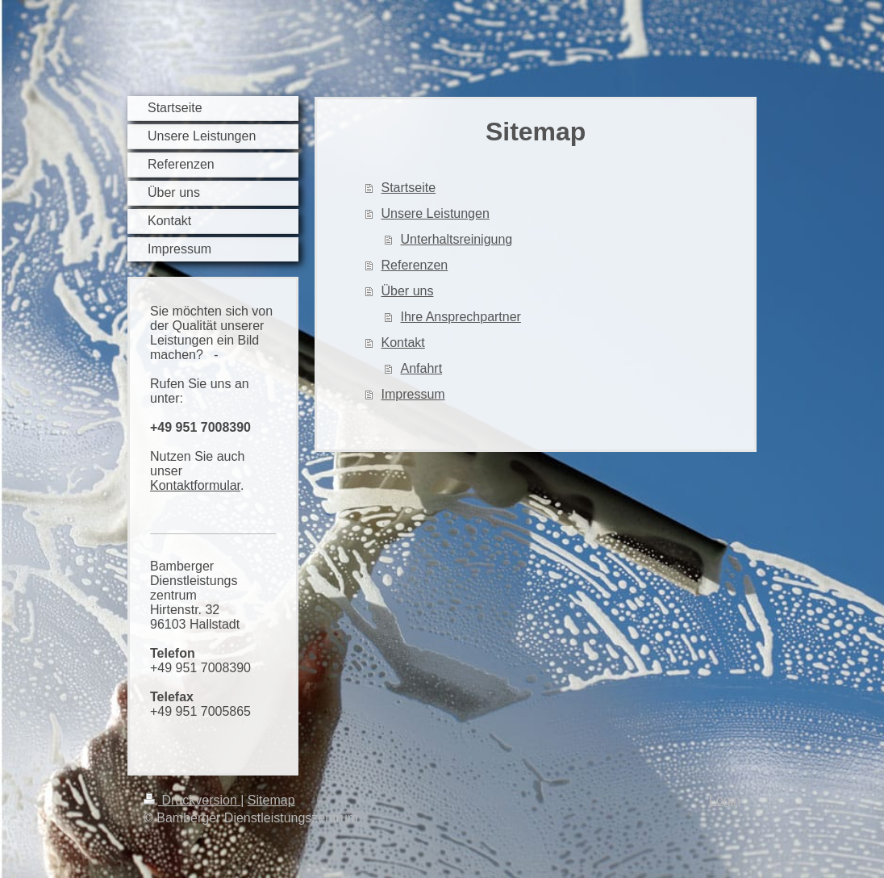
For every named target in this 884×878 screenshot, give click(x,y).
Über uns (408, 291)
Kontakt (403, 342)
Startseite (409, 187)
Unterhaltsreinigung (457, 239)
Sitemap (271, 800)
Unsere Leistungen (436, 213)
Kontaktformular (195, 485)
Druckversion (192, 800)
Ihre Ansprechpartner (461, 317)
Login (724, 800)
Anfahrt (422, 368)
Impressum (413, 394)
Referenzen (415, 265)
